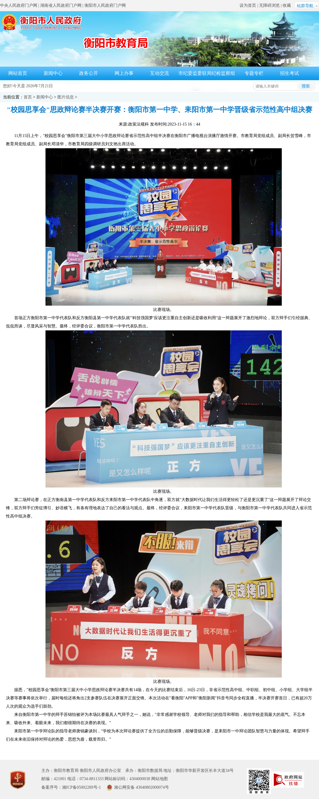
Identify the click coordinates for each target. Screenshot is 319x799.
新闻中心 (53, 73)
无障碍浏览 (269, 5)
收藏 (287, 5)
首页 (28, 97)
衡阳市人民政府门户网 (105, 5)
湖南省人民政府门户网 (61, 5)
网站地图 (159, 779)
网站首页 (17, 73)
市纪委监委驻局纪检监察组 (206, 73)
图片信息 (65, 97)
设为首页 (248, 5)
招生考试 (289, 73)
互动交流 (159, 73)
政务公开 (88, 73)
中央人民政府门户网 (18, 5)
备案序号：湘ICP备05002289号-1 (71, 787)
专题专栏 (254, 73)
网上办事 (124, 73)
